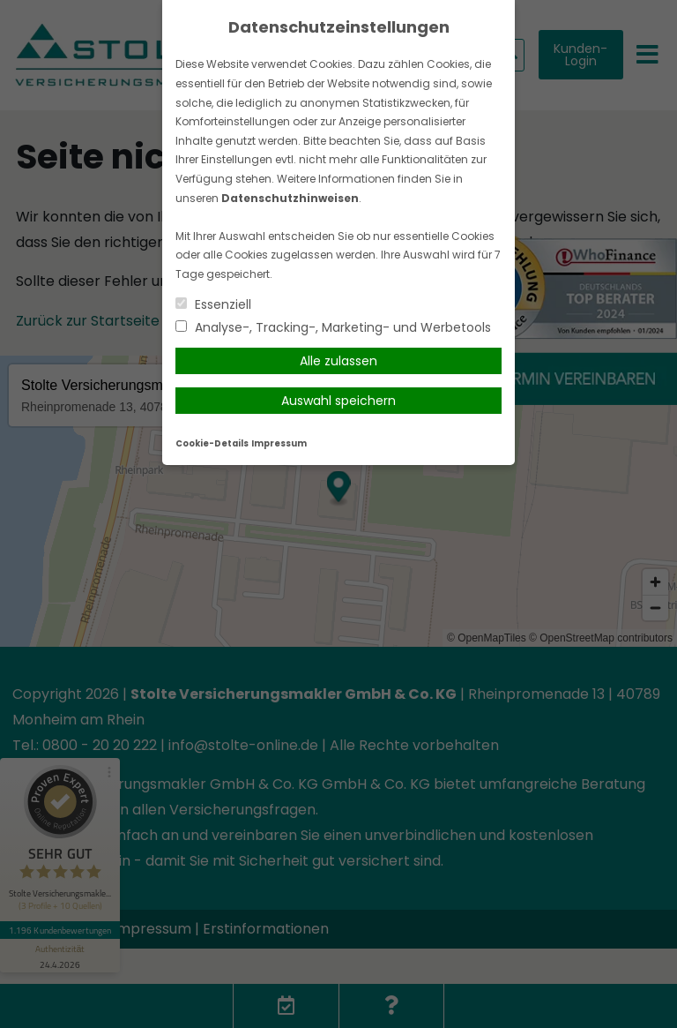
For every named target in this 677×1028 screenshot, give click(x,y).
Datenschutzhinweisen (290, 198)
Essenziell (213, 304)
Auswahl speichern (338, 400)
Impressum (279, 443)
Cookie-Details (212, 443)
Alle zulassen (338, 361)
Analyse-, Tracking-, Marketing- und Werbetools (333, 327)
